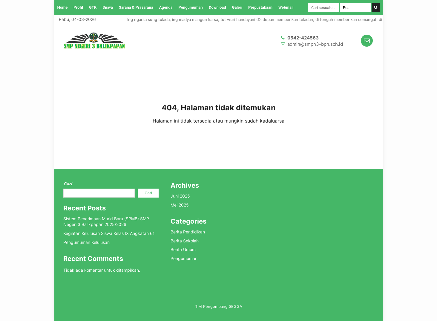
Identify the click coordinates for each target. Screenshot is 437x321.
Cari (67, 183)
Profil (78, 7)
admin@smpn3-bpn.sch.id (315, 44)
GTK (92, 7)
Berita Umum (183, 249)
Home (62, 7)
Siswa (107, 7)
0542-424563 (303, 38)
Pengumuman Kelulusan (86, 242)
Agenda (166, 7)
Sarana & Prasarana (136, 7)
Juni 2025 (180, 195)
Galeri (237, 7)
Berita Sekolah (185, 240)
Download (217, 7)
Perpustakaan (260, 7)
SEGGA (235, 306)
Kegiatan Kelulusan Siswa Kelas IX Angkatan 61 (109, 233)
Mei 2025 (180, 204)
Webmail (286, 7)
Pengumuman (191, 7)
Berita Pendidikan (188, 231)
